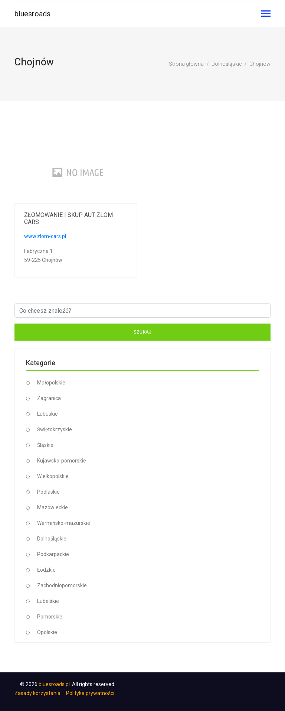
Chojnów (260, 64)
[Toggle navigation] (266, 14)
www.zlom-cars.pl (45, 236)
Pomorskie (49, 617)
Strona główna (186, 64)
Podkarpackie (53, 554)
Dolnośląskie (227, 64)
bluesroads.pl (54, 684)
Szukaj (143, 332)
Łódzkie (46, 570)
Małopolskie (51, 383)
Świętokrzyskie (54, 429)
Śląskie (45, 445)
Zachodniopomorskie (62, 585)
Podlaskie (48, 492)
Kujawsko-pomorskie (61, 461)
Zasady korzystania (37, 693)
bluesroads (32, 13)
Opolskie (47, 632)
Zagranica (49, 398)
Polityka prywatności (90, 693)
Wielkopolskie (53, 476)
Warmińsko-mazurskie (63, 523)
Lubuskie (47, 414)
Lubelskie (48, 601)
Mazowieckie (52, 507)
